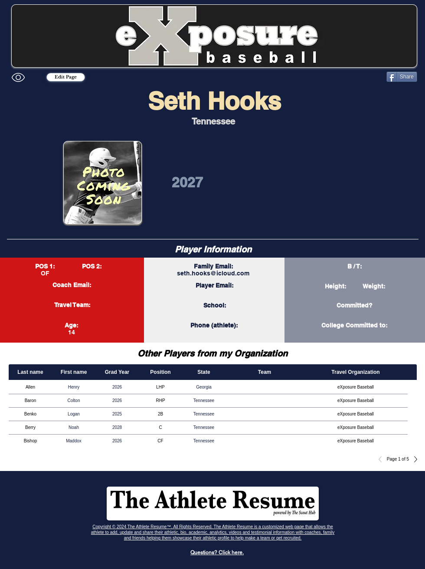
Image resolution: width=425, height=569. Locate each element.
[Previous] (382, 459)
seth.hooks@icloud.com (213, 273)
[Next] (413, 459)
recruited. (293, 538)
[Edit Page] (65, 77)
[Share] (401, 77)
